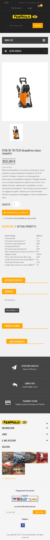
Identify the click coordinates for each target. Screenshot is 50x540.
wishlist (9, 291)
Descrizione (7, 226)
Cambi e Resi (30, 383)
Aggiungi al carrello (16, 212)
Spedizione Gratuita (29, 365)
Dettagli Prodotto (26, 226)
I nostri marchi (17, 341)
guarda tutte (9, 478)
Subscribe (39, 512)
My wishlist (11, 310)
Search (38, 25)
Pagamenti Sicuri (30, 401)
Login (30, 8)
